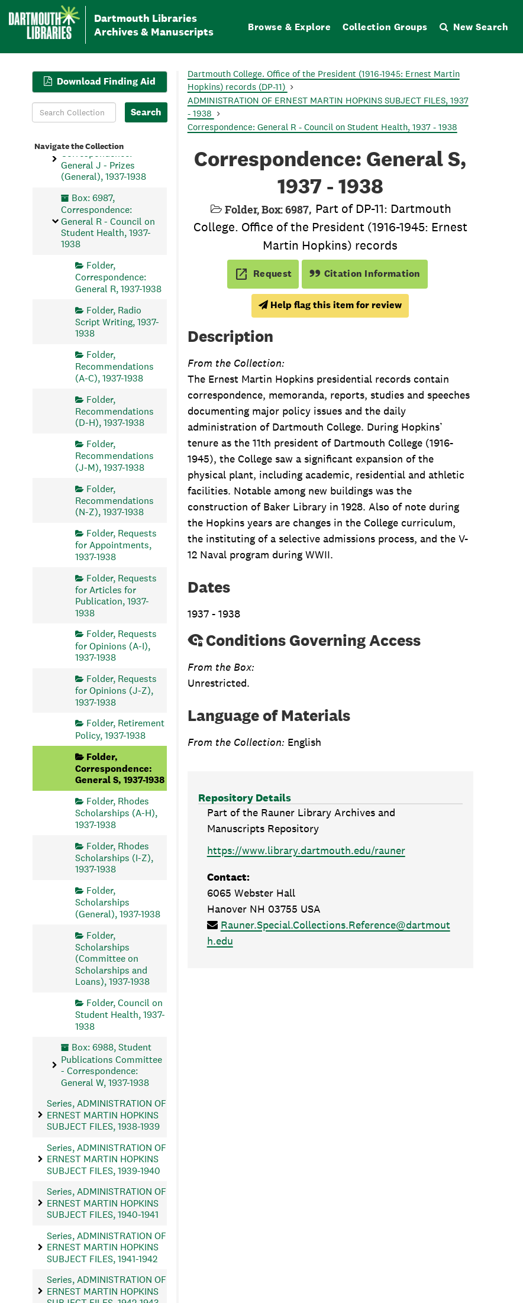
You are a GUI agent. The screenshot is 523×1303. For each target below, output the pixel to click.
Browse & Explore (289, 27)
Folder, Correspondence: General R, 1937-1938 (118, 277)
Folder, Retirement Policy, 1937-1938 (119, 729)
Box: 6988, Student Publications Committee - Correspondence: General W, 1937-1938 (111, 1064)
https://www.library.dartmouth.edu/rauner (306, 850)
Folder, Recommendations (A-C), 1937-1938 (114, 366)
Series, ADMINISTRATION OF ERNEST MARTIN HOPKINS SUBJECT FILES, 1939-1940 (106, 1158)
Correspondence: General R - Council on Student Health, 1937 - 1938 (322, 126)
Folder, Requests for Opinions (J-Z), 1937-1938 (116, 690)
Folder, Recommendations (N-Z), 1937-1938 (114, 500)
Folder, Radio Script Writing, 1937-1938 (117, 321)
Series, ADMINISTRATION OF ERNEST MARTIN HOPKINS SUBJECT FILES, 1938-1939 (106, 1115)
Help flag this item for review (330, 305)
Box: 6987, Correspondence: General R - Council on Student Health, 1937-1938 (108, 220)
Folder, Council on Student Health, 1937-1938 (120, 1014)
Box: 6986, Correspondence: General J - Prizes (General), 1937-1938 (103, 158)
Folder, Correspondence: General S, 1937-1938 (119, 768)
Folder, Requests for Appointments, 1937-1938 (116, 545)
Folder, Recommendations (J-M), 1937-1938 (114, 456)
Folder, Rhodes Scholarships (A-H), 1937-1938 (116, 813)
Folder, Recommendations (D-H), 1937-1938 (114, 411)
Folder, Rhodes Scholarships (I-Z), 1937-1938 (114, 857)
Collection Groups (385, 27)
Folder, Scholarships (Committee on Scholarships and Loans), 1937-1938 (112, 958)
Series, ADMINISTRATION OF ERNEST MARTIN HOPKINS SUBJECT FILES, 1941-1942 (106, 1247)
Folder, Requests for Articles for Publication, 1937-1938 (116, 595)
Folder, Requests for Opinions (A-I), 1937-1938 (116, 646)
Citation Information (365, 273)
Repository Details (244, 797)
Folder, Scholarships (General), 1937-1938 (117, 902)
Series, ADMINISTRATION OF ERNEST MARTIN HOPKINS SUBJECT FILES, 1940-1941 (106, 1203)
